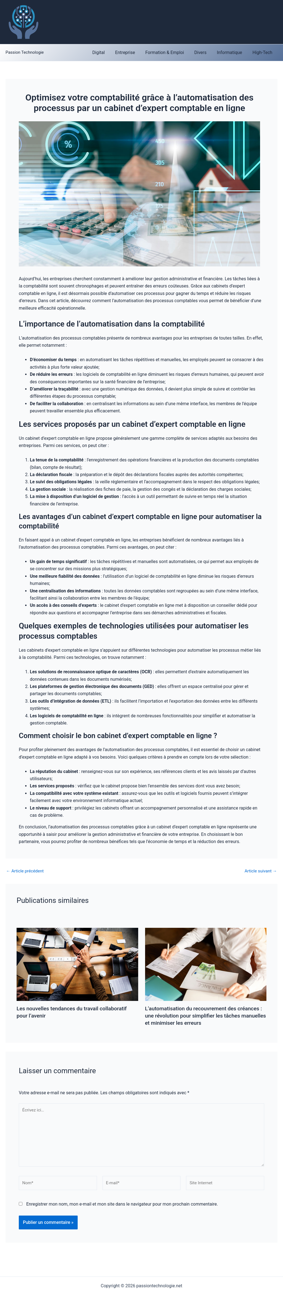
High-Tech (263, 52)
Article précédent (25, 871)
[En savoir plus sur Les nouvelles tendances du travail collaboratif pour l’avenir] (77, 931)
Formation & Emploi (169, 52)
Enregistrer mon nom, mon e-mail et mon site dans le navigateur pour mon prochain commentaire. (122, 1206)
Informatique (231, 52)
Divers (204, 52)
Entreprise (132, 52)
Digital (106, 52)
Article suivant (260, 871)
